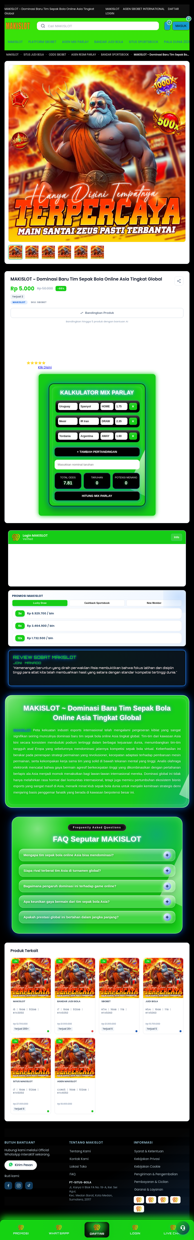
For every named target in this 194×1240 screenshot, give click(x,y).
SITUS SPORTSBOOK (143, 42)
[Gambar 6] (97, 252)
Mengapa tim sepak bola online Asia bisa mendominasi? (69, 855)
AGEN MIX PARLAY (75, 42)
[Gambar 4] (64, 252)
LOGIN (110, 13)
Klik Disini (45, 367)
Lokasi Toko (78, 1166)
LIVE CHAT (173, 1229)
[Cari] (43, 26)
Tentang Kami (80, 1151)
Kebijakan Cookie (147, 1166)
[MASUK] (181, 26)
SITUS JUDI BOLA (34, 54)
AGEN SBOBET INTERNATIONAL (144, 9)
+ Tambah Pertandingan (97, 451)
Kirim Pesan (21, 1165)
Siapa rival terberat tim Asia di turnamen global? (62, 870)
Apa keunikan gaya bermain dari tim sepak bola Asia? (67, 901)
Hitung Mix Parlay (97, 495)
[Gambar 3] (48, 252)
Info (176, 537)
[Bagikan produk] (178, 281)
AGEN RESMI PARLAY (83, 54)
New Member (154, 603)
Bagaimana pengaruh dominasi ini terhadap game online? (70, 886)
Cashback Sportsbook (96, 603)
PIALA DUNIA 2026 (177, 42)
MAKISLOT (112, 9)
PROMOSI (21, 1229)
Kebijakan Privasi (147, 1159)
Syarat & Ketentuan (149, 1151)
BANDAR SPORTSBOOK (115, 54)
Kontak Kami (79, 1159)
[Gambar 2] (32, 252)
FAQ (73, 1174)
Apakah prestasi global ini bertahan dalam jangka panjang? (71, 917)
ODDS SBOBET (57, 54)
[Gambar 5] (81, 252)
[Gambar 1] (15, 252)
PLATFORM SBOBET (42, 42)
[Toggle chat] (183, 1228)
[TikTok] (29, 1185)
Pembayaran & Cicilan (151, 1182)
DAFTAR (173, 9)
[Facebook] (8, 1185)
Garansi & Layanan (148, 1189)
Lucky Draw (40, 603)
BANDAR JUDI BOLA (108, 42)
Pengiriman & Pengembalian (156, 1174)
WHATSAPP (59, 1229)
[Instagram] (18, 1185)
